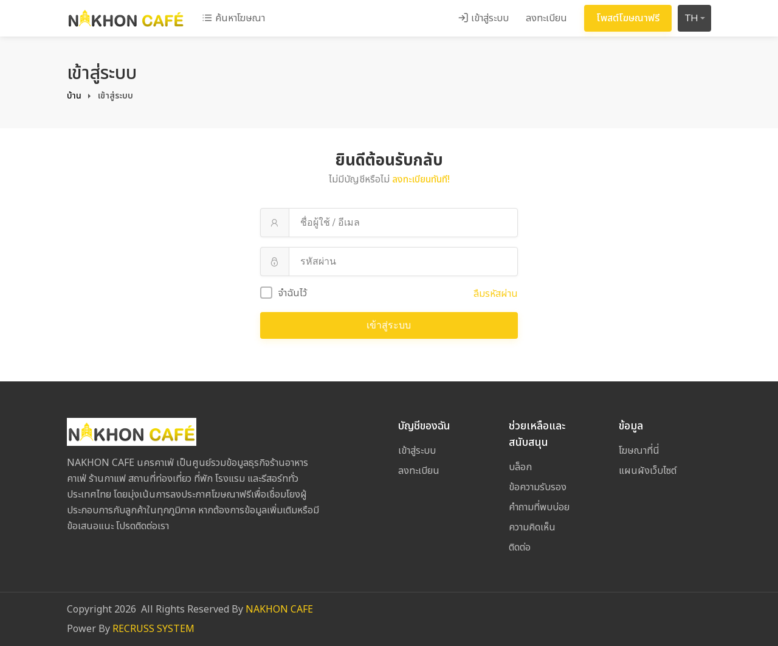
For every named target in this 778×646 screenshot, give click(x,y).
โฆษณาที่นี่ (639, 450)
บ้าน (74, 95)
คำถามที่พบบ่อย (539, 507)
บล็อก (520, 467)
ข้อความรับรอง (537, 487)
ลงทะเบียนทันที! (421, 179)
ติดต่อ (520, 547)
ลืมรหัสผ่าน (495, 294)
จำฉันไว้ (283, 293)
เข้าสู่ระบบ (483, 18)
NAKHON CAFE (279, 609)
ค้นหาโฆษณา (233, 18)
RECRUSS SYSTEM (153, 629)
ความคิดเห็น (532, 527)
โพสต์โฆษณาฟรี (627, 18)
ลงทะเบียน (546, 18)
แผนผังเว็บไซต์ (647, 471)
